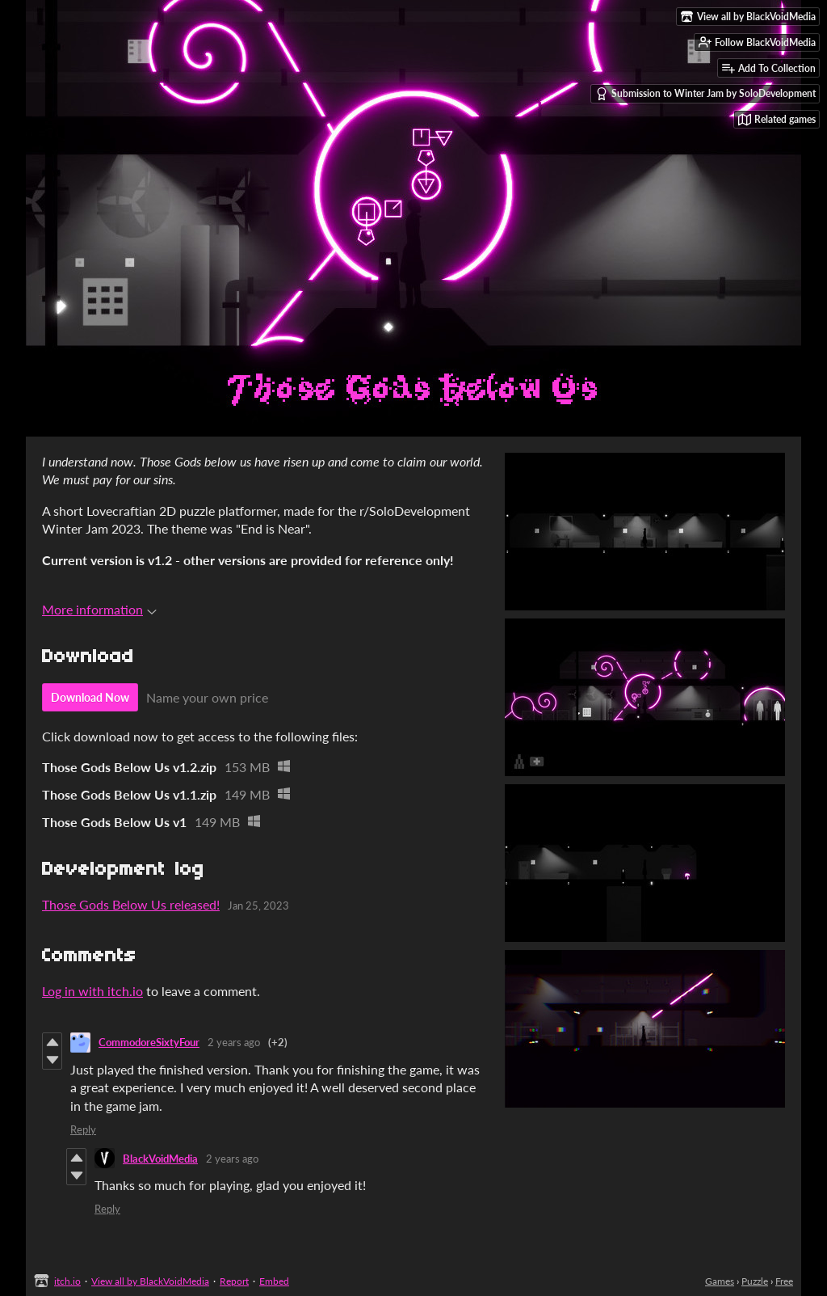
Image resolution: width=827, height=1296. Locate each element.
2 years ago (234, 1042)
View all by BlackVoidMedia (150, 1281)
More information (99, 609)
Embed (274, 1281)
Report (234, 1281)
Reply (83, 1129)
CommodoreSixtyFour (149, 1042)
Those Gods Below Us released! (131, 904)
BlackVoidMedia (160, 1158)
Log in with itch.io (92, 990)
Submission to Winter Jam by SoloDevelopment (705, 93)
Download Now (90, 697)
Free (784, 1281)
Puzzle (754, 1281)
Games (719, 1281)
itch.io (67, 1281)
